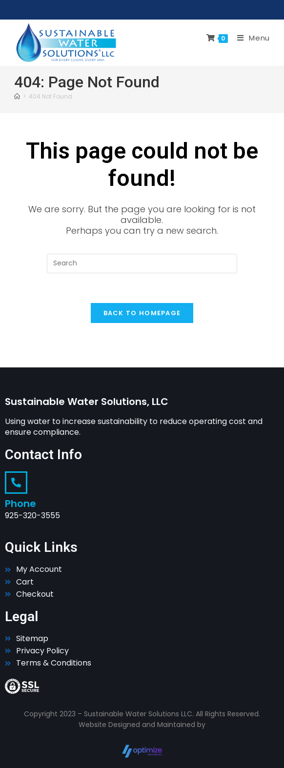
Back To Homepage (142, 313)
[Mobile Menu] (250, 38)
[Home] (17, 96)
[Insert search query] (142, 263)
